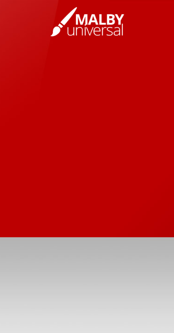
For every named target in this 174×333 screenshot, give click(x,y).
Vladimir (87, 22)
